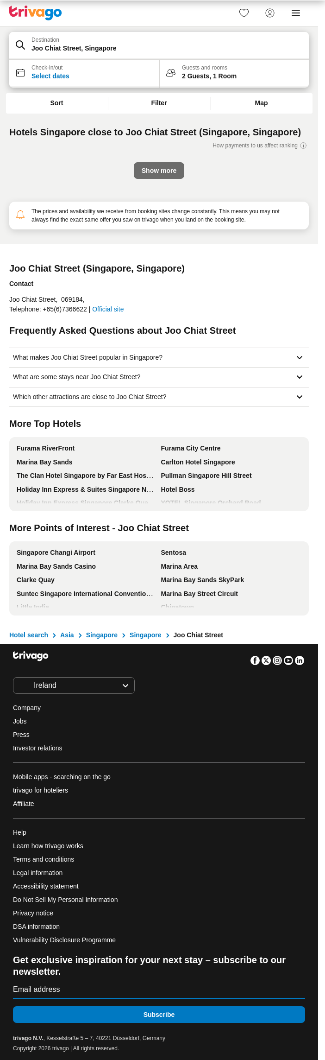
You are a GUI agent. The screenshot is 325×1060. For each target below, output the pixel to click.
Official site (108, 309)
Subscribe (159, 1014)
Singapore (102, 635)
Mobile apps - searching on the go (62, 777)
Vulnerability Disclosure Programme (64, 940)
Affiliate (23, 803)
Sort (56, 103)
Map (261, 103)
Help (19, 832)
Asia (67, 635)
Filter (159, 103)
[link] (244, 13)
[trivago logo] (35, 13)
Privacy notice (33, 913)
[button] (159, 46)
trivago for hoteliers (40, 790)
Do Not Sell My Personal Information (66, 899)
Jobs (20, 721)
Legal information (37, 872)
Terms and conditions (43, 859)
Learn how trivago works (48, 846)
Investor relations (37, 748)
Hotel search (28, 635)
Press (21, 734)
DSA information (36, 926)
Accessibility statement (46, 886)
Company (27, 707)
